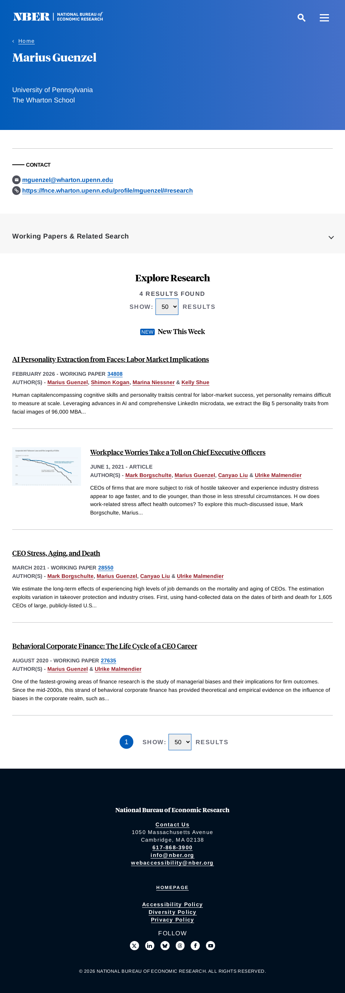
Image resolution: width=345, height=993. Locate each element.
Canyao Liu (233, 475)
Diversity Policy (173, 912)
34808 (115, 374)
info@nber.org (172, 855)
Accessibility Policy (172, 904)
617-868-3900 (172, 847)
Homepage (172, 887)
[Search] (301, 17)
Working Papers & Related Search (70, 236)
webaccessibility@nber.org (172, 863)
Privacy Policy (172, 920)
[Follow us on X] (134, 945)
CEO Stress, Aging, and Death (56, 553)
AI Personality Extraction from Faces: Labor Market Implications (110, 359)
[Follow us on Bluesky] (165, 945)
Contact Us (172, 824)
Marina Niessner (154, 382)
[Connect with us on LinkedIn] (149, 945)
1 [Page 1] (126, 742)
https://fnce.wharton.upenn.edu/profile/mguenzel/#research (107, 190)
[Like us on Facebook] (195, 945)
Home (26, 41)
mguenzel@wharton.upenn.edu (67, 180)
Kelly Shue (195, 382)
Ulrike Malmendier (278, 475)
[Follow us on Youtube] (210, 945)
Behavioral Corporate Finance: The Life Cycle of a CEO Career (104, 646)
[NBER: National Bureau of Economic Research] (64, 19)
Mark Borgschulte (148, 475)
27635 (108, 660)
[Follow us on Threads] (180, 945)
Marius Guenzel (67, 382)
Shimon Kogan (110, 382)
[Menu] (324, 17)
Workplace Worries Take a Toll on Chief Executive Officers (178, 452)
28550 (105, 568)
